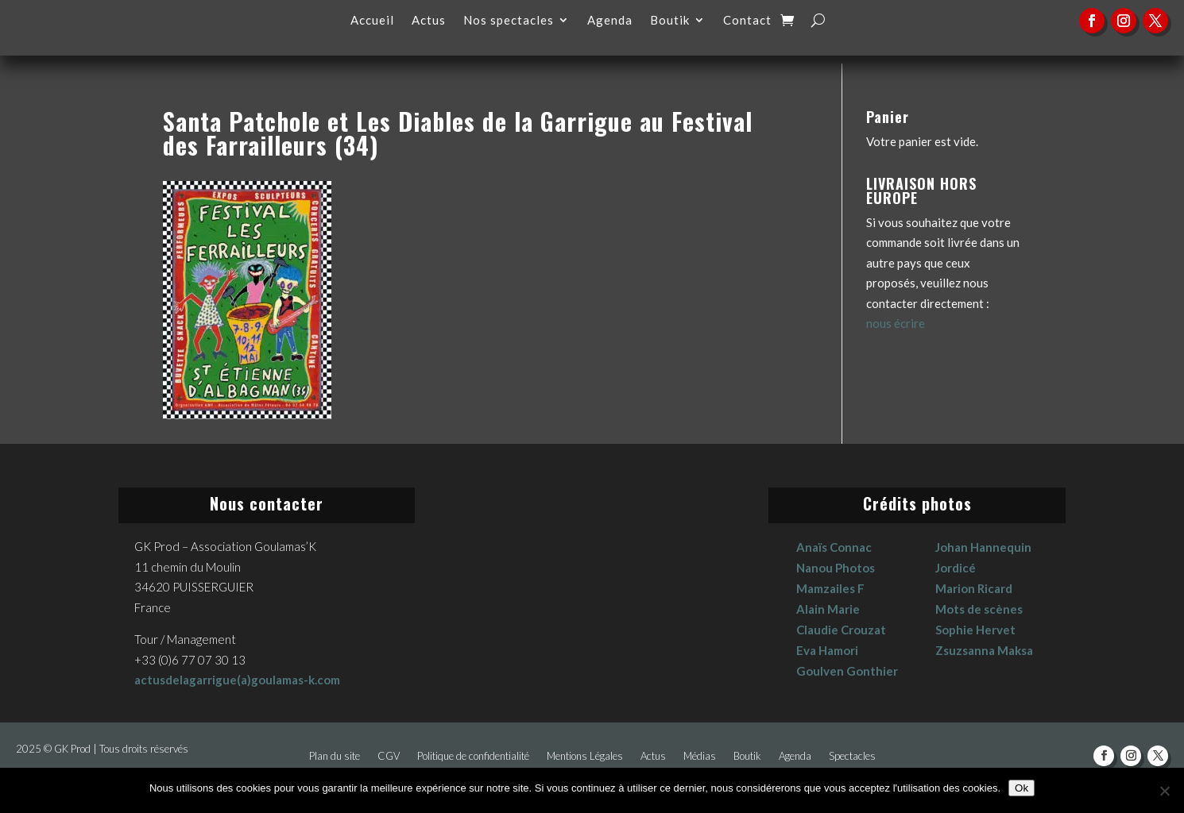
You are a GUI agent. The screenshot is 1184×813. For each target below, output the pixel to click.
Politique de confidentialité (473, 756)
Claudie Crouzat (841, 629)
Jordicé (955, 568)
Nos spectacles (508, 20)
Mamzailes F (830, 588)
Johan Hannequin (983, 547)
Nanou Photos (835, 568)
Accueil (372, 20)
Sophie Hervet (975, 629)
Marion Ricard (973, 588)
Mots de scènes (979, 609)
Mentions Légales (585, 756)
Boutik (670, 20)
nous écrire (895, 323)
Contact (747, 20)
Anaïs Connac (834, 547)
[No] (1164, 791)
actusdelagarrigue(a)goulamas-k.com (237, 679)
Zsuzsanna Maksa (984, 650)
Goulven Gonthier (847, 671)
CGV (388, 756)
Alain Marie (828, 609)
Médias (699, 756)
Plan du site (334, 756)
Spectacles (852, 756)
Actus (429, 20)
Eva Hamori (827, 650)
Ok (1021, 788)
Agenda (610, 20)
